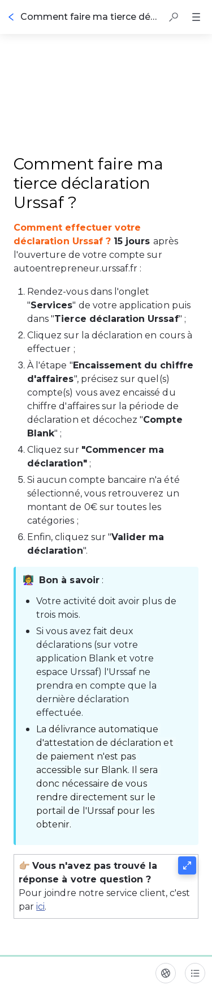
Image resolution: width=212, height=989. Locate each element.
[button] (173, 17)
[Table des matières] (195, 973)
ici (40, 906)
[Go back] (11, 17)
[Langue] (165, 973)
